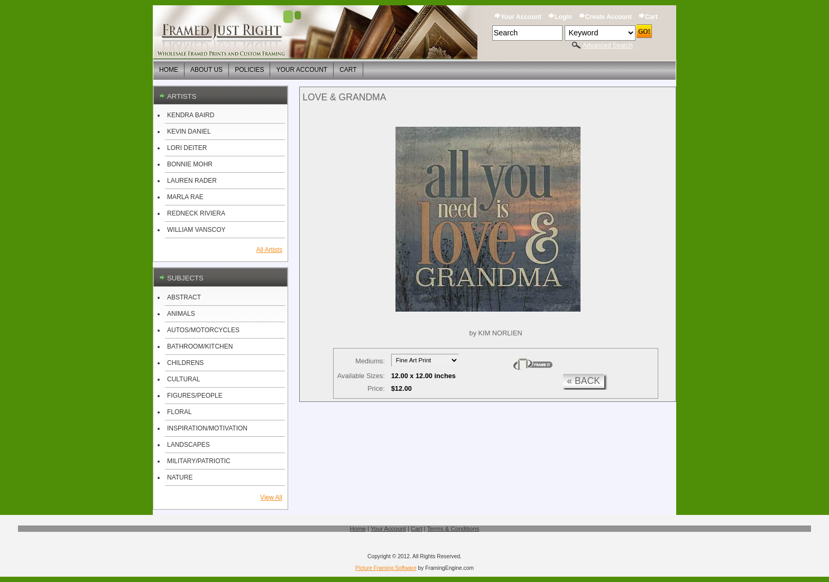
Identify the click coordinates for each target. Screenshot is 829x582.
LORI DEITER (187, 148)
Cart (651, 17)
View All (271, 497)
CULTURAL (183, 379)
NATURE (179, 477)
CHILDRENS (185, 363)
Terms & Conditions (453, 528)
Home (168, 69)
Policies (249, 69)
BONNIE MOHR (190, 164)
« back (583, 381)
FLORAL (179, 412)
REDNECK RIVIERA (196, 213)
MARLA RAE (185, 197)
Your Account (521, 17)
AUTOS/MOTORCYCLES (203, 330)
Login (563, 17)
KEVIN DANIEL (189, 131)
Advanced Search (608, 45)
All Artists (269, 250)
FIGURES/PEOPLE (195, 395)
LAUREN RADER (192, 180)
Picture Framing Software (386, 568)
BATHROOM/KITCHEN (200, 346)
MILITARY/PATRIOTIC (199, 461)
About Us (206, 69)
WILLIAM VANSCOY (196, 229)
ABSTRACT (184, 297)
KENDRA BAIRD (190, 115)
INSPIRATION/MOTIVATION (207, 428)
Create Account (608, 17)
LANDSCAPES (188, 444)
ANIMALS (181, 313)
